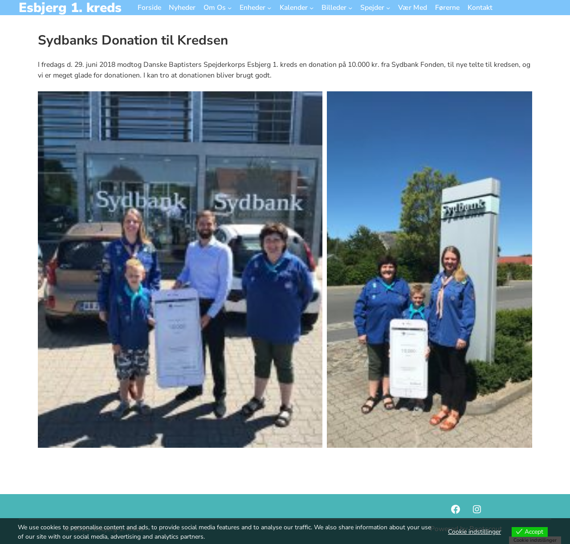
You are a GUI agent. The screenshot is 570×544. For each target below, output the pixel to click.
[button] (180, 269)
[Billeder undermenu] (350, 7)
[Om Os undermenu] (230, 7)
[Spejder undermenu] (388, 7)
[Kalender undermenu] (311, 7)
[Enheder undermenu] (269, 7)
